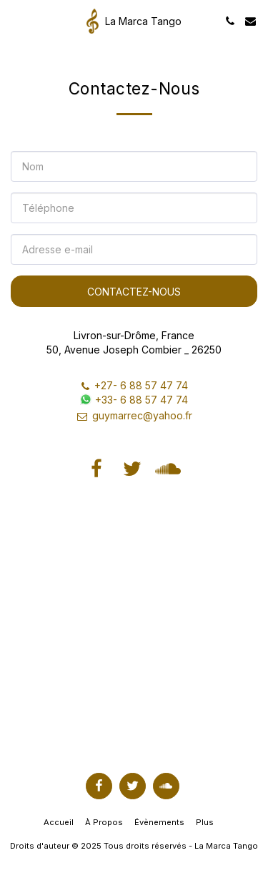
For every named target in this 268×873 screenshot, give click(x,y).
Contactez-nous (134, 292)
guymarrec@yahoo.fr (134, 415)
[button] (16, 20)
